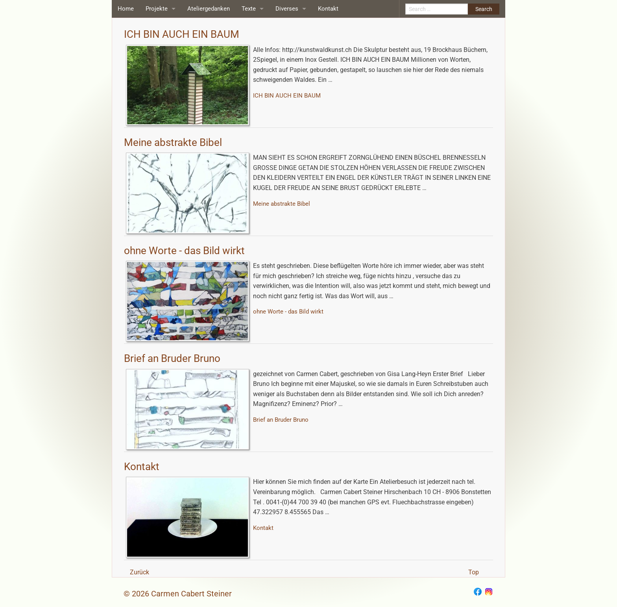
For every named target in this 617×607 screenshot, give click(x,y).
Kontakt (328, 8)
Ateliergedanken (208, 8)
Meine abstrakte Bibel (173, 142)
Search (483, 9)
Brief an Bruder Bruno (172, 358)
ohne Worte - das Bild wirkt (184, 250)
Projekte (157, 8)
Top (473, 572)
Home (126, 8)
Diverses (286, 8)
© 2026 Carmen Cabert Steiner (178, 593)
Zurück (139, 572)
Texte (249, 8)
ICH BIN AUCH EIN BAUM (181, 34)
